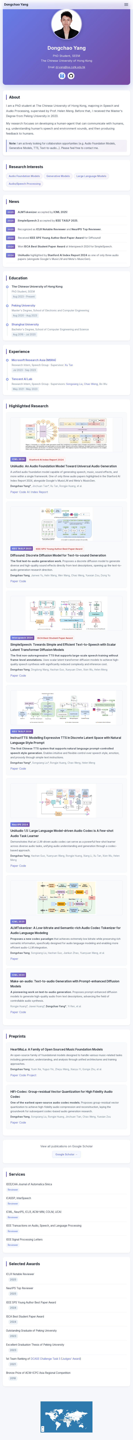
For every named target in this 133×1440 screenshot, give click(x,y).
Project (31, 1079)
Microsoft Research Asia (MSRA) (34, 364)
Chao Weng (91, 387)
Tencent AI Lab (22, 383)
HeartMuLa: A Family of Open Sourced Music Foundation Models (56, 1053)
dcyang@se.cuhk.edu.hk (70, 67)
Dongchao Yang (16, 4)
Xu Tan (69, 368)
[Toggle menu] (126, 4)
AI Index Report (37, 495)
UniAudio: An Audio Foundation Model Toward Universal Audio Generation (63, 470)
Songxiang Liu (74, 387)
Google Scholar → (66, 1158)
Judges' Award (71, 1362)
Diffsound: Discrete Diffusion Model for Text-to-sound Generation (58, 559)
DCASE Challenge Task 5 (45, 1362)
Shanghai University (25, 328)
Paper (14, 495)
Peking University (23, 309)
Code (22, 495)
